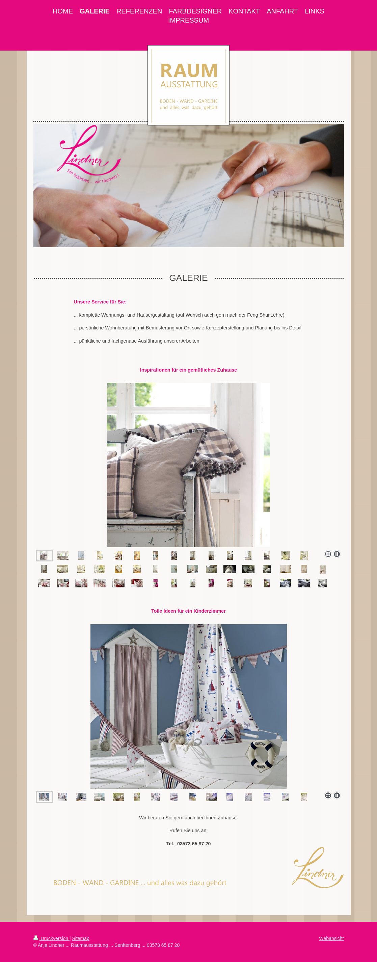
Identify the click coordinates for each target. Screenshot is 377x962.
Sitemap (80, 938)
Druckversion (51, 938)
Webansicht (331, 938)
